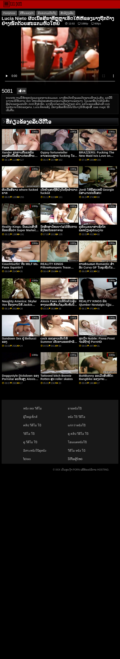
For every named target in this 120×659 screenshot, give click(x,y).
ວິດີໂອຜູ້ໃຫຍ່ (75, 459)
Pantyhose (9, 13)
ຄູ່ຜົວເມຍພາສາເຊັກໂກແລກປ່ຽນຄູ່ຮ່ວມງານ (92, 228)
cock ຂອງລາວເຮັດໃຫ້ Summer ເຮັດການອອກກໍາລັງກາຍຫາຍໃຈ (58, 342)
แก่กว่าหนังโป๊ (76, 425)
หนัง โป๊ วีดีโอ (76, 416)
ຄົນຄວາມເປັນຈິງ (47, 13)
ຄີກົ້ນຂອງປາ (26, 13)
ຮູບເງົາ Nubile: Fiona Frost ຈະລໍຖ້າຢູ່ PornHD (97, 340)
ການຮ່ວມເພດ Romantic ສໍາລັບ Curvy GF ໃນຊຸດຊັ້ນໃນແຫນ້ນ (96, 267)
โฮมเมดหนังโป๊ (77, 442)
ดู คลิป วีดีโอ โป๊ (78, 433)
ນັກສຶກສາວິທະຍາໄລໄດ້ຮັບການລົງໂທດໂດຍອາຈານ (58, 228)
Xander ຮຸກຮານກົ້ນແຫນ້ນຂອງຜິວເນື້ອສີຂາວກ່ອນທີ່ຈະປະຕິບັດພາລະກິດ (18, 156)
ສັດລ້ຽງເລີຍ (67, 13)
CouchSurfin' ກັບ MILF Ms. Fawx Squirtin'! (20, 265)
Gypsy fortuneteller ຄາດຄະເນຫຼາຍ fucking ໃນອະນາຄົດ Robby (57, 156)
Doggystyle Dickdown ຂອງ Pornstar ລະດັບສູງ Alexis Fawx (20, 379)
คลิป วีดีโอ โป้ (32, 425)
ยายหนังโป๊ (75, 408)
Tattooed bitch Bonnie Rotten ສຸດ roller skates (56, 377)
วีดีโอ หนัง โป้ (76, 450)
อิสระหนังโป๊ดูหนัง (34, 450)
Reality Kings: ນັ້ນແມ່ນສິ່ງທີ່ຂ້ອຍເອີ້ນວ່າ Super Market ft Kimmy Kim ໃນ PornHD (20, 230)
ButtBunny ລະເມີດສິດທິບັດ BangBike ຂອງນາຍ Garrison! (96, 379)
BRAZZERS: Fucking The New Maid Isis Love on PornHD (96, 156)
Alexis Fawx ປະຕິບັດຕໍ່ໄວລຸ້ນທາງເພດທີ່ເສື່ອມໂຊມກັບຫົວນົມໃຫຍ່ (58, 305)
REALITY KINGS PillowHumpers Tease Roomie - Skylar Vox (55, 267)
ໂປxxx (27, 459)
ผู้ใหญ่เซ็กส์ (30, 416)
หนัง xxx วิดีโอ (32, 408)
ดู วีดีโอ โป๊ (30, 442)
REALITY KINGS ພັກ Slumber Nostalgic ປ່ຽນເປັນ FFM (95, 305)
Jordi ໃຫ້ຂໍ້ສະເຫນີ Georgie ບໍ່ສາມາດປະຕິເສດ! (96, 191)
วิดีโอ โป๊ (29, 433)
